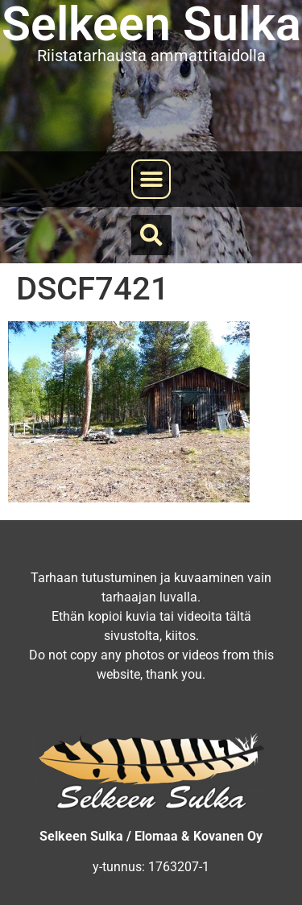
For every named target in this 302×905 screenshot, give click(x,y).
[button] (151, 179)
